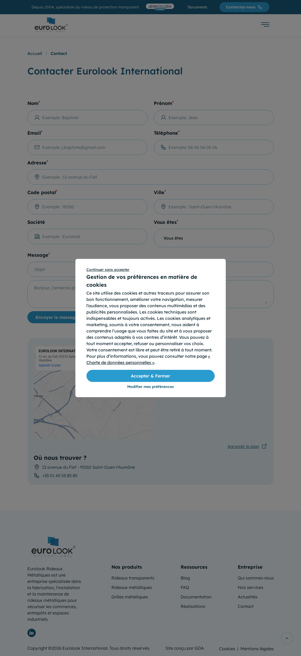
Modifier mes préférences (150, 386)
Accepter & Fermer (150, 376)
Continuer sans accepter (108, 269)
